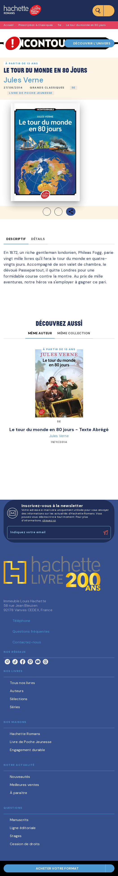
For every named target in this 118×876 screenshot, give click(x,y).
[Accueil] (22, 10)
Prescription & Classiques (35, 25)
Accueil (8, 25)
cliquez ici (49, 520)
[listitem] (7, 661)
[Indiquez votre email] (53, 532)
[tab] (16, 239)
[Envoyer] (105, 532)
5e (59, 25)
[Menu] (103, 10)
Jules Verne (23, 80)
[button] (89, 43)
